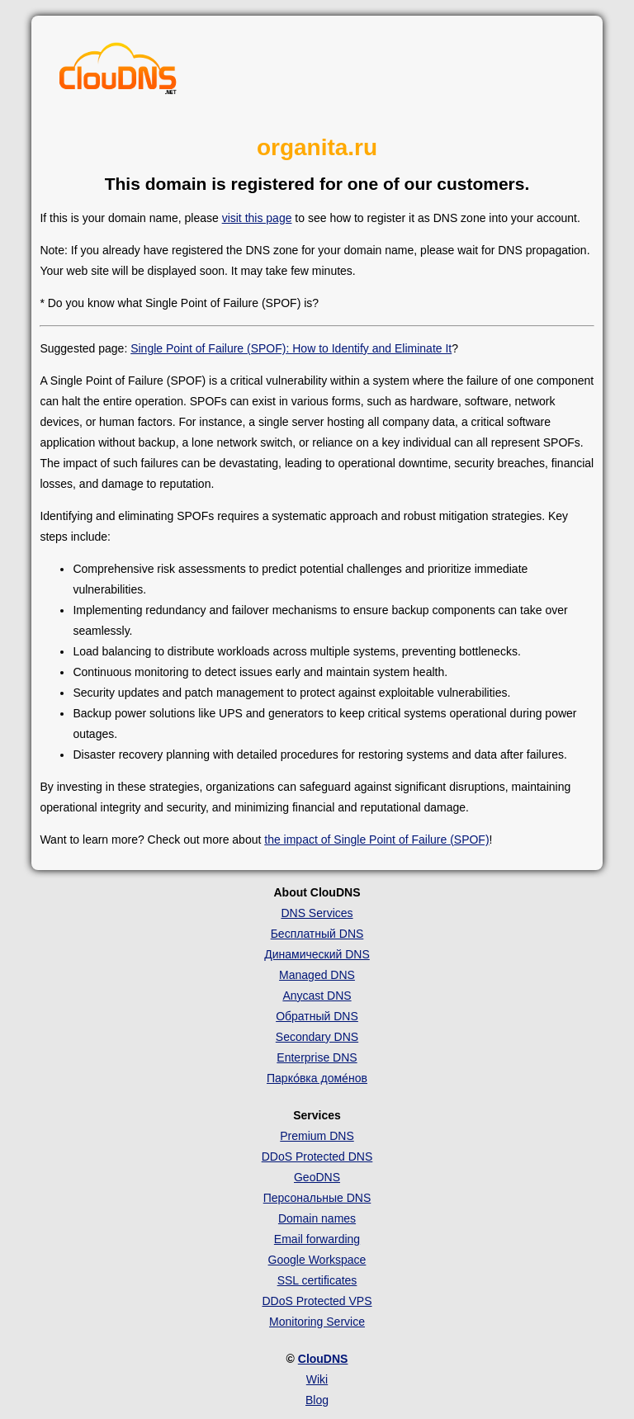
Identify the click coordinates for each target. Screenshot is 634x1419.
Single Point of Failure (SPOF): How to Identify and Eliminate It (291, 348)
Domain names (317, 1218)
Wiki (317, 1379)
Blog (317, 1400)
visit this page (257, 218)
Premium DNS (316, 1135)
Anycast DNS (316, 995)
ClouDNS (323, 1358)
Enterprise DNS (317, 1057)
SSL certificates (317, 1280)
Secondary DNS (317, 1036)
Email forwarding (317, 1239)
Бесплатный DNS (317, 933)
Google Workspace (317, 1259)
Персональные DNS (317, 1197)
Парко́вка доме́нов (317, 1078)
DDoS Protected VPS (316, 1301)
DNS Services (316, 913)
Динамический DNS (317, 954)
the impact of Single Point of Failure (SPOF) (376, 839)
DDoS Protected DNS (317, 1156)
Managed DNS (317, 974)
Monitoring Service (317, 1321)
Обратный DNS (317, 1016)
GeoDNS (317, 1177)
